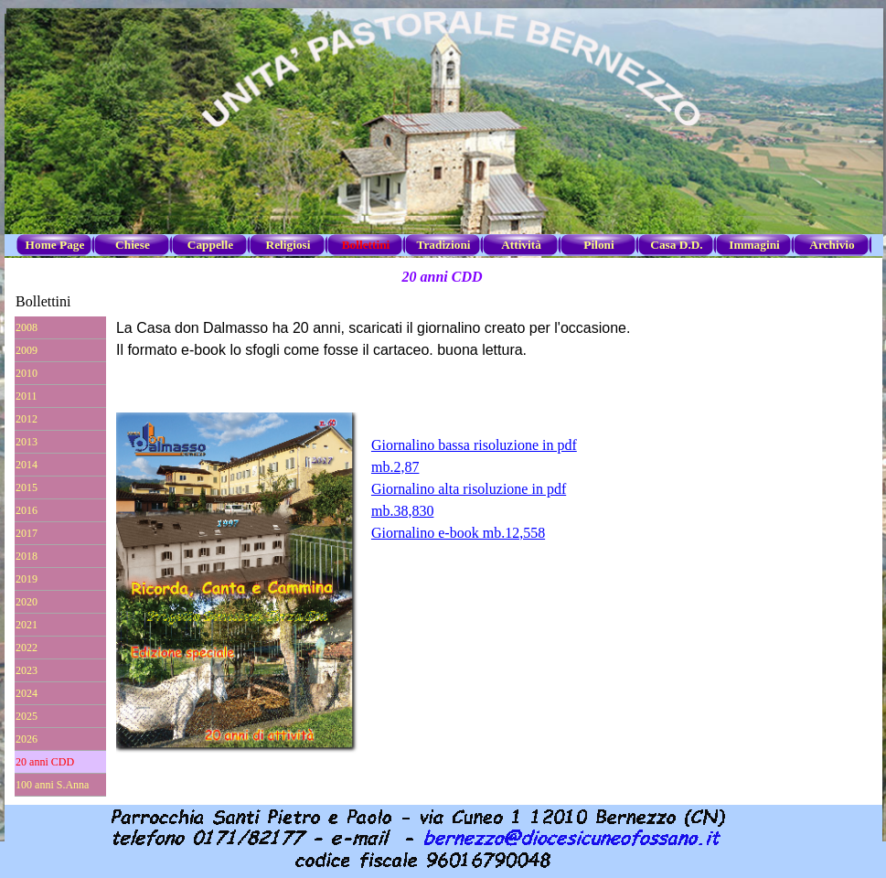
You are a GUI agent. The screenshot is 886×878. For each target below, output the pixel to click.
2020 (26, 601)
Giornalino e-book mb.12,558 (458, 533)
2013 (26, 441)
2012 (26, 418)
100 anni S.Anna (52, 784)
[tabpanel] (493, 478)
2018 (26, 556)
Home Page (55, 245)
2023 (26, 670)
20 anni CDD (45, 761)
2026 (26, 739)
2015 (26, 487)
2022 (26, 647)
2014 (26, 464)
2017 (26, 533)
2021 (26, 624)
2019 (26, 579)
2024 (26, 693)
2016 (26, 510)
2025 (26, 716)
